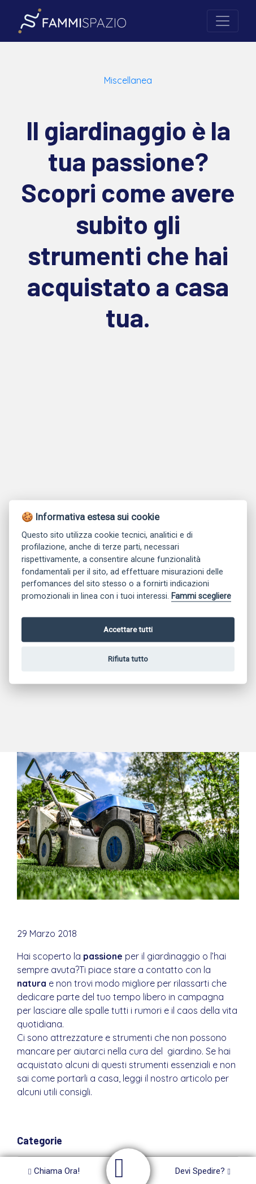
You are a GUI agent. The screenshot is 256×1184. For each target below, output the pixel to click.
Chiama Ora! (54, 1171)
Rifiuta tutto (128, 658)
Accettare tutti (128, 629)
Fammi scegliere (201, 596)
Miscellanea (128, 80)
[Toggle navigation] (222, 21)
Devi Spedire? (203, 1171)
